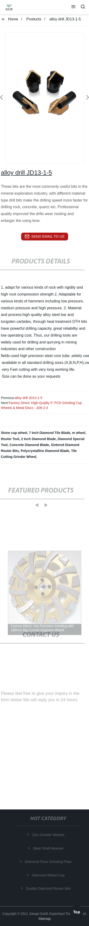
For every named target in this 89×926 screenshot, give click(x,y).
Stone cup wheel (14, 433)
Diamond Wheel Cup (48, 875)
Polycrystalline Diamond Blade (45, 451)
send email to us (45, 236)
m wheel (78, 433)
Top (76, 911)
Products (33, 19)
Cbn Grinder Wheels (48, 835)
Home (13, 19)
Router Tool (10, 439)
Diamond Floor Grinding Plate (48, 862)
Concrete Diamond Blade (29, 445)
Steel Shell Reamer (48, 848)
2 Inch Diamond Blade (38, 439)
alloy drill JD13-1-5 (28, 398)
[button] (73, 7)
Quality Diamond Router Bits (48, 888)
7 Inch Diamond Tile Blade (49, 433)
